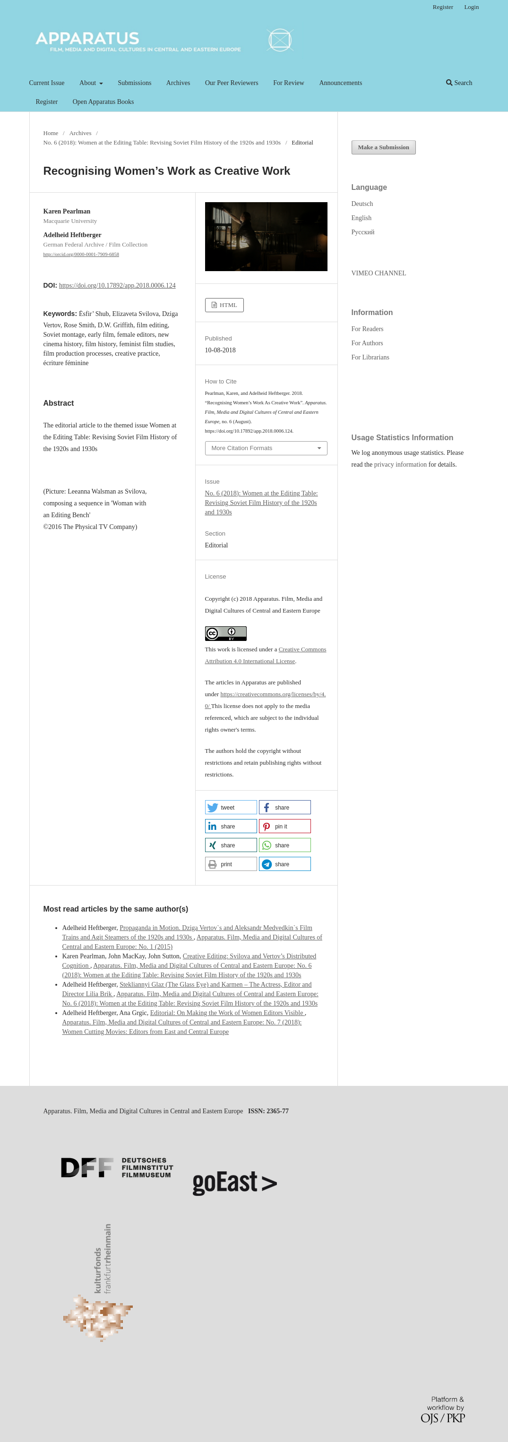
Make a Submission (384, 147)
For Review (288, 82)
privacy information (400, 464)
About (88, 82)
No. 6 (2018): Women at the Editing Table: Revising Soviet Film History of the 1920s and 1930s (162, 142)
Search (459, 82)
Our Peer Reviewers (231, 82)
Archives (178, 82)
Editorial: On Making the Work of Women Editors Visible (227, 1012)
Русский (363, 232)
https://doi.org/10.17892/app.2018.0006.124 (117, 285)
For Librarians (370, 357)
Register (47, 101)
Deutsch (362, 203)
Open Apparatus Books (103, 101)
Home (51, 133)
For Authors (367, 343)
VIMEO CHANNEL (379, 273)
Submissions (135, 82)
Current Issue (47, 82)
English (362, 218)
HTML (227, 304)
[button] (231, 807)
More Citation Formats (242, 448)
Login (471, 6)
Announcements (340, 82)
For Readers (368, 329)
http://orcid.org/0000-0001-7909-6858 (81, 254)
